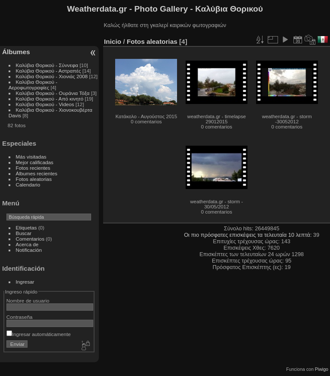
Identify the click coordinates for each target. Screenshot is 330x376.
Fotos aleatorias (34, 179)
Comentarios (30, 238)
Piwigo (321, 369)
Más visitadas (31, 156)
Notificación (29, 250)
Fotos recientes (33, 168)
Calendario (28, 184)
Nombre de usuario (27, 300)
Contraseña (19, 317)
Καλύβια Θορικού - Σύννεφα (47, 65)
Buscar (24, 233)
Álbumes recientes (37, 173)
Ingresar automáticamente (38, 334)
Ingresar (25, 281)
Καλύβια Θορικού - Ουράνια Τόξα (53, 93)
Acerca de (27, 244)
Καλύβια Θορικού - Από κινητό (49, 98)
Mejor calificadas (35, 162)
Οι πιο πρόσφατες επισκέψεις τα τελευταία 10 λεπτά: (248, 235)
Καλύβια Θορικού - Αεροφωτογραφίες (33, 84)
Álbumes (16, 51)
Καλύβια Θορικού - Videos (45, 104)
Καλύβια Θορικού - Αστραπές (48, 70)
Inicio (112, 41)
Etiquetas (26, 227)
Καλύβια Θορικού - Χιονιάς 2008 (52, 76)
